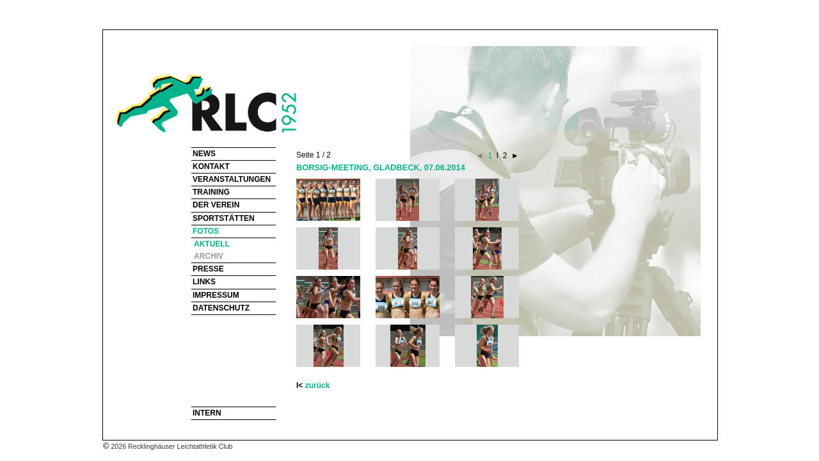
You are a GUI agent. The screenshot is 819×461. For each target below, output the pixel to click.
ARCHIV (208, 256)
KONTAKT (211, 166)
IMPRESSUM (216, 295)
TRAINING (211, 192)
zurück (317, 385)
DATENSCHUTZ (221, 307)
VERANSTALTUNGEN (232, 179)
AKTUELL (212, 243)
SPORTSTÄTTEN (224, 218)
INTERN (207, 412)
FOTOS (206, 231)
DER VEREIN (216, 204)
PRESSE (208, 268)
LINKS (204, 281)
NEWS (204, 153)
